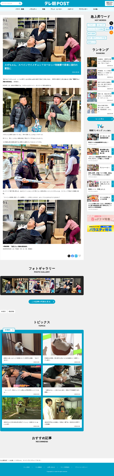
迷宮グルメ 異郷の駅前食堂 (19, 246)
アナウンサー (83, 9)
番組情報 (11, 311)
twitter (111, 23)
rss (111, 32)
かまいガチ (100, 25)
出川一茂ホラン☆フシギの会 (96, 38)
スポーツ (70, 9)
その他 (95, 9)
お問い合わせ (51, 467)
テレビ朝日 (26, 467)
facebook (111, 28)
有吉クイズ (91, 42)
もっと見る (100, 119)
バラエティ (33, 9)
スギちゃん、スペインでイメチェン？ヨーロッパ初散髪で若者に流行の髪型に (29, 460)
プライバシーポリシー (81, 467)
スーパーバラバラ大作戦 (95, 29)
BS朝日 (3, 311)
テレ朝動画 (38, 467)
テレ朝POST (57, 3)
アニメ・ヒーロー (56, 9)
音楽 (43, 9)
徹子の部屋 (91, 33)
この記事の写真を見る (41, 302)
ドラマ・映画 (19, 9)
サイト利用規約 (65, 467)
